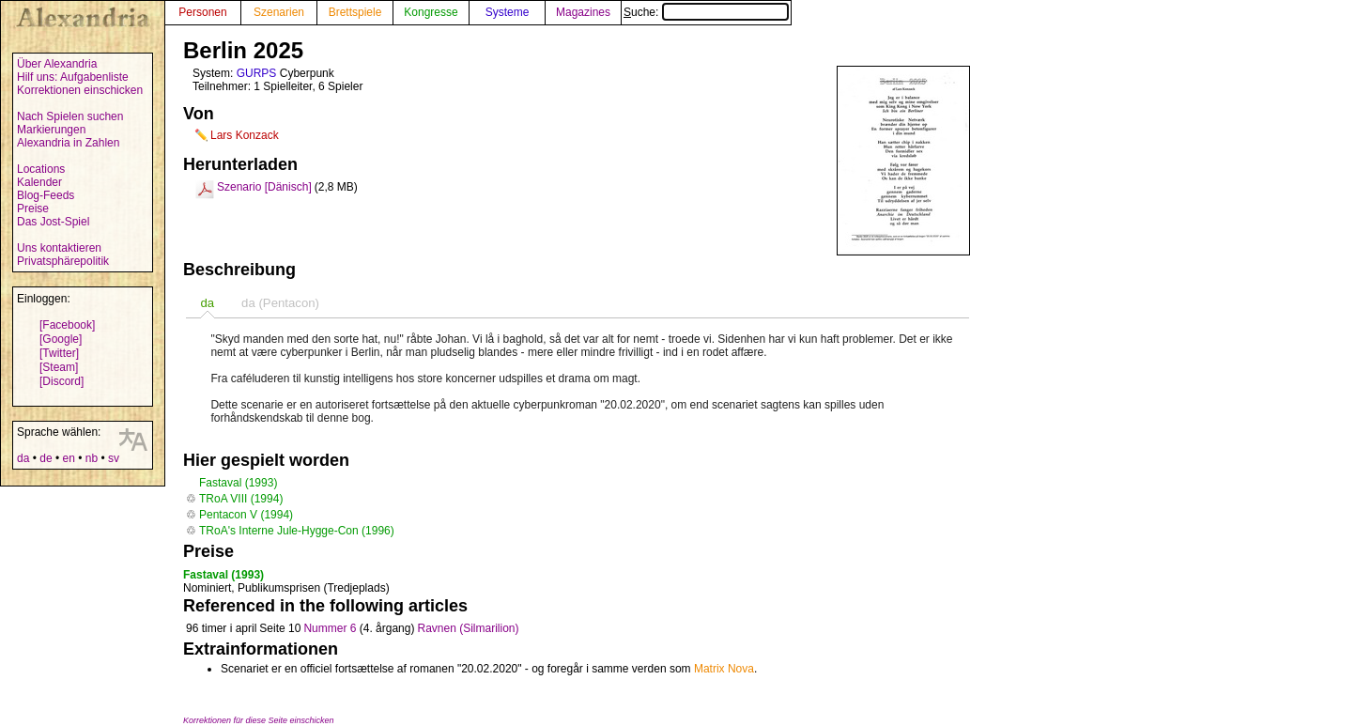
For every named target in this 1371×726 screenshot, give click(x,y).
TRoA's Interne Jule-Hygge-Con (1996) (296, 530)
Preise (33, 208)
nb (91, 458)
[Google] (60, 339)
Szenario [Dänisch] (264, 186)
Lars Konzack (244, 135)
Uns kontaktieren (59, 248)
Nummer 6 (329, 628)
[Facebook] (67, 325)
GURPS (257, 73)
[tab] (207, 302)
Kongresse (430, 12)
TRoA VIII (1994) (241, 498)
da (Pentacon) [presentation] (280, 303)
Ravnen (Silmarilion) (467, 628)
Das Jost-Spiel (53, 221)
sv (113, 458)
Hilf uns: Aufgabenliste (73, 77)
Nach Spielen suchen (70, 116)
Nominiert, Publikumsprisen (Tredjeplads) (286, 588)
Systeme (507, 12)
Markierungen (51, 129)
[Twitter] (59, 353)
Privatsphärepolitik (63, 261)
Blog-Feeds (45, 195)
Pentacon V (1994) (246, 514)
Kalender (39, 182)
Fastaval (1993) (238, 482)
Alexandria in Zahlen (68, 142)
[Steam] (58, 367)
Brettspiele (355, 12)
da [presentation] (207, 303)
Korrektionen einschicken (80, 90)
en (68, 458)
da (23, 458)
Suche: (706, 12)
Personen (202, 12)
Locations (41, 169)
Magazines (583, 12)
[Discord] (61, 381)
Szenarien (279, 12)
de (45, 458)
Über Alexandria (57, 63)
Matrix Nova (724, 668)
